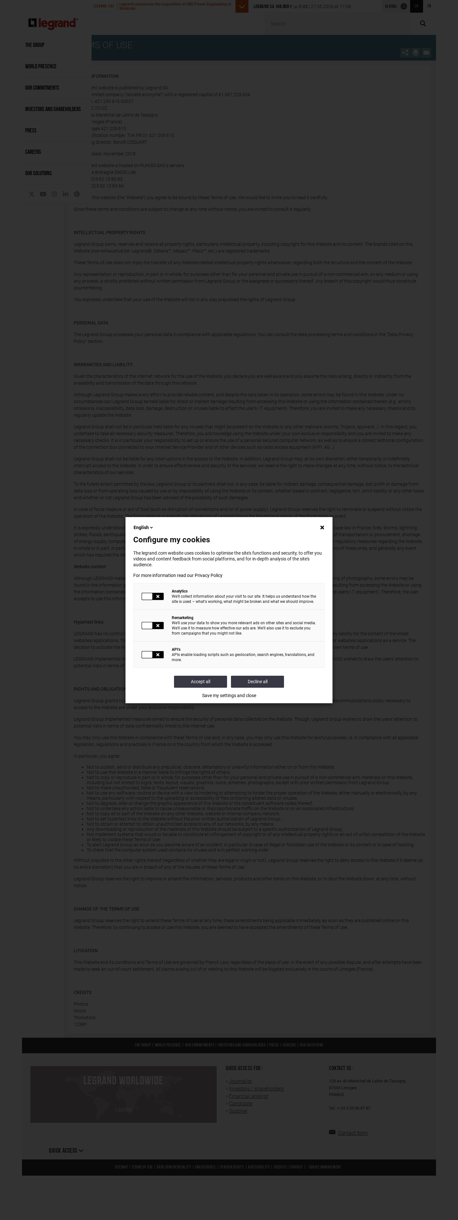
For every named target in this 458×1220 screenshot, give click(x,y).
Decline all (257, 681)
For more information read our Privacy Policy (178, 575)
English (144, 527)
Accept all (200, 681)
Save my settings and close (229, 695)
